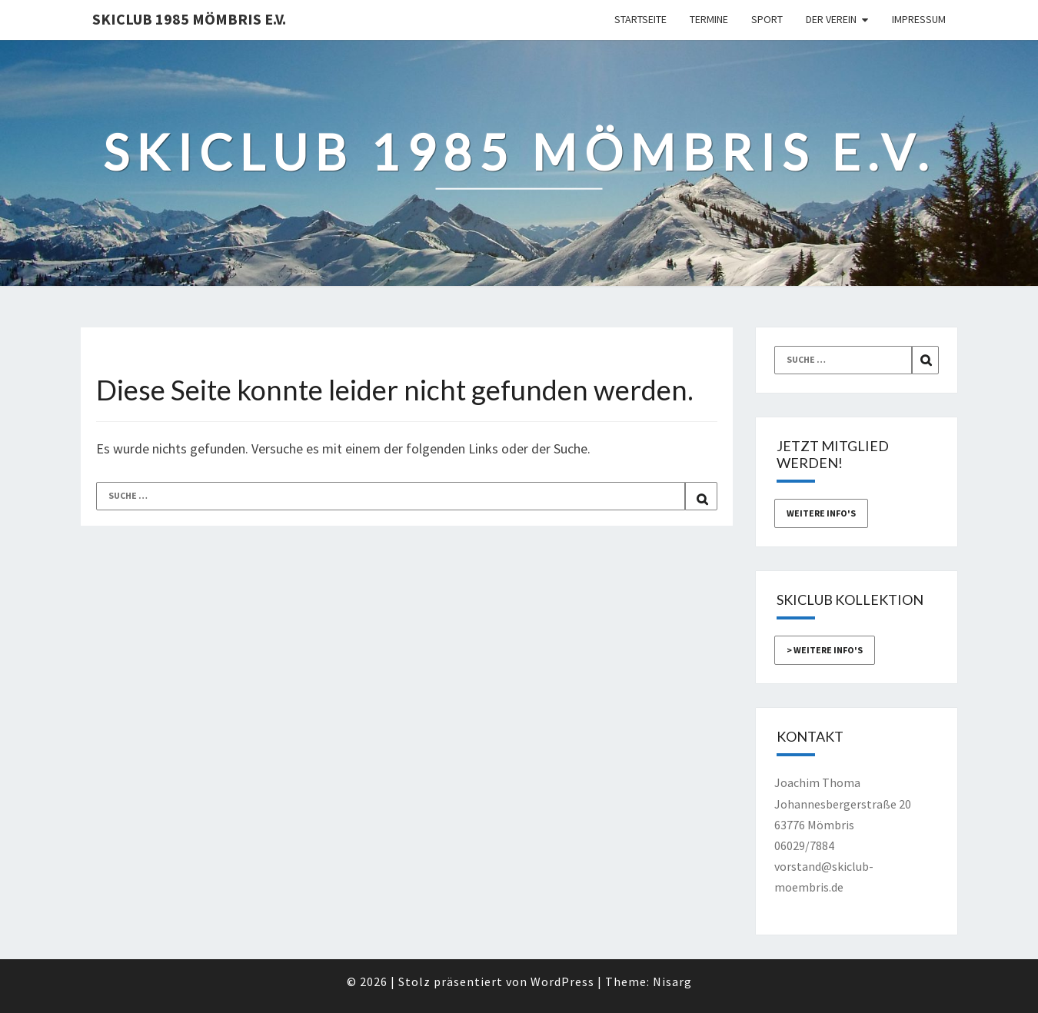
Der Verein (831, 19)
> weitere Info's (825, 650)
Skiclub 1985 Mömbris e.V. (189, 18)
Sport (767, 19)
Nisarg (672, 981)
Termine (709, 19)
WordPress (562, 981)
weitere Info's (821, 513)
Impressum (919, 19)
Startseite (640, 19)
